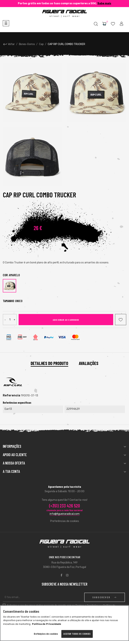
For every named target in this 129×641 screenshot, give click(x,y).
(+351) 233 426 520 (64, 505)
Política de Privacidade (46, 624)
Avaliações (88, 363)
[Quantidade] (10, 319)
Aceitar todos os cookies (77, 633)
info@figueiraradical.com (65, 513)
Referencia (11, 395)
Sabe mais (104, 3)
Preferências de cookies (64, 521)
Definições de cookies (46, 633)
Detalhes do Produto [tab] (49, 363)
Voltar (9, 44)
